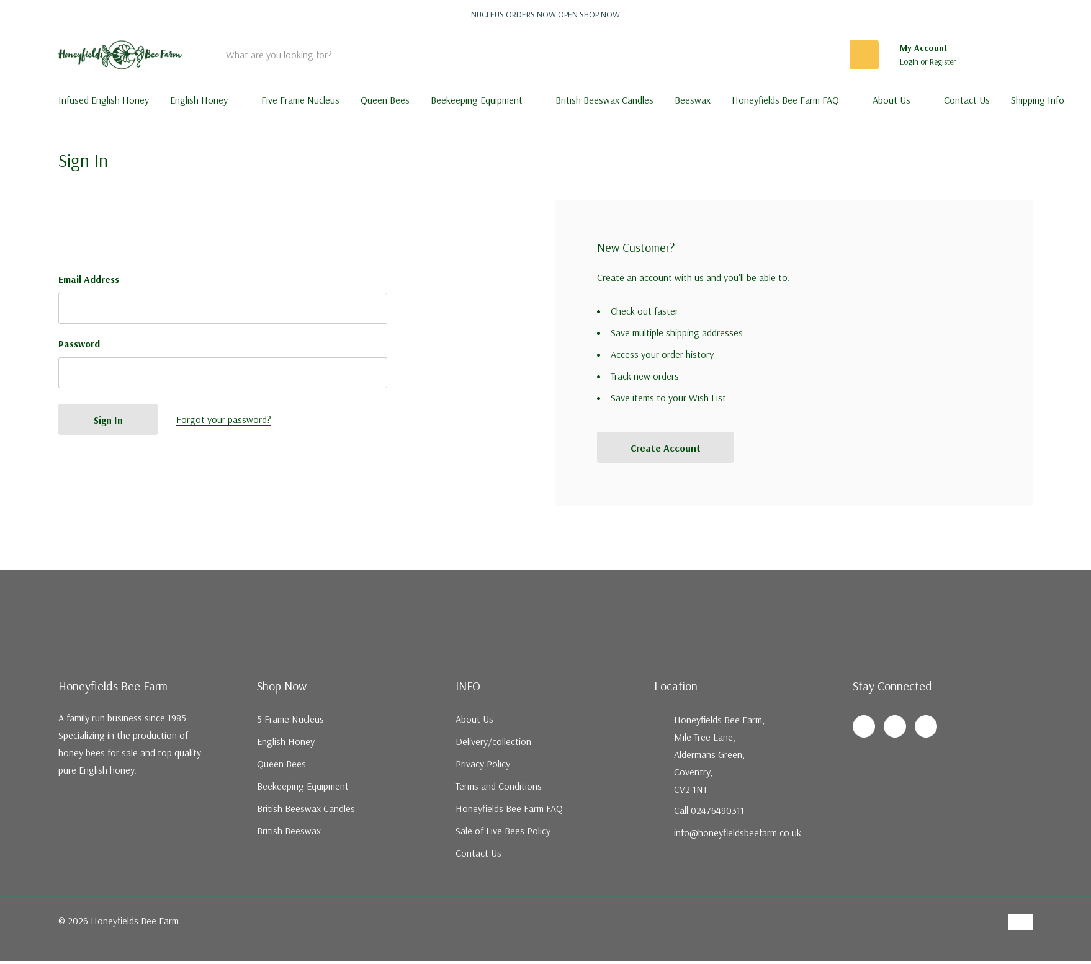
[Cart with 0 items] (1015, 54)
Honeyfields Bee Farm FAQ (785, 100)
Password (79, 343)
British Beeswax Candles (306, 808)
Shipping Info (1037, 100)
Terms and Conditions (499, 786)
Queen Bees (281, 763)
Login (910, 61)
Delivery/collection (493, 741)
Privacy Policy (483, 763)
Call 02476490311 (709, 810)
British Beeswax (289, 830)
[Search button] (864, 54)
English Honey (199, 100)
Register (943, 61)
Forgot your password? (223, 419)
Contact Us (478, 853)
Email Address (88, 279)
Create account (666, 448)
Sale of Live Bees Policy (503, 830)
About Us (891, 100)
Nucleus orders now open (545, 14)
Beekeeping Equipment (477, 100)
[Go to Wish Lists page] (981, 54)
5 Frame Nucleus (290, 719)
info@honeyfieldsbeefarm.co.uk (737, 832)
